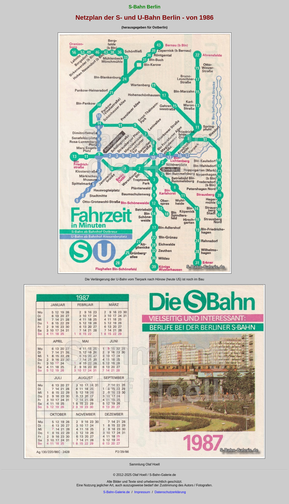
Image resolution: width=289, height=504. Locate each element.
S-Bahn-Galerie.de (116, 492)
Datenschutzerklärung (170, 492)
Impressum (142, 492)
